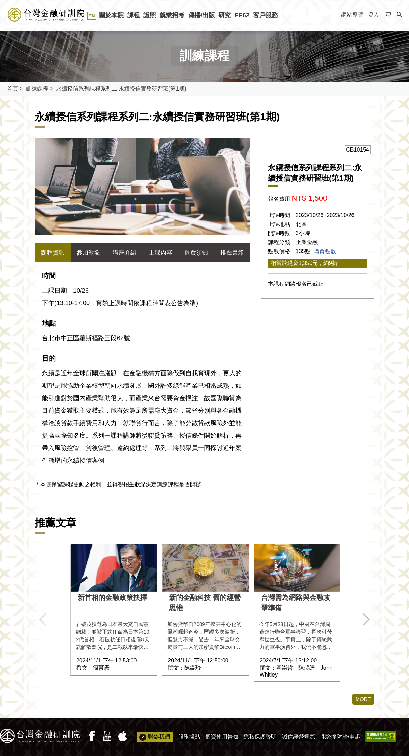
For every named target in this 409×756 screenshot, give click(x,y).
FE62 (242, 15)
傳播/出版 (201, 15)
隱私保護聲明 (260, 737)
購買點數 (325, 251)
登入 (373, 15)
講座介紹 (124, 252)
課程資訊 (52, 252)
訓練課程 (37, 89)
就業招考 (171, 15)
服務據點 (189, 737)
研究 (224, 15)
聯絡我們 (154, 737)
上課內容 (160, 252)
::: (333, 15)
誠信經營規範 (298, 737)
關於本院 (111, 15)
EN (92, 15)
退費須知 (196, 252)
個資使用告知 (221, 737)
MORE (362, 699)
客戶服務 (265, 15)
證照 (149, 15)
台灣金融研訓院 (53, 15)
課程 (133, 15)
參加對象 (88, 252)
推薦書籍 (232, 252)
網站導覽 (352, 15)
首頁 (12, 89)
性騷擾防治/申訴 (340, 737)
